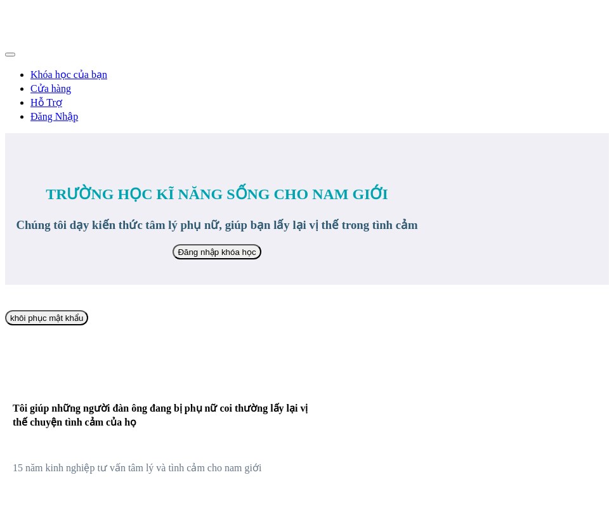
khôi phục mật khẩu (46, 318)
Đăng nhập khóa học (217, 252)
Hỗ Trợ (46, 102)
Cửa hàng (50, 88)
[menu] (307, 95)
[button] (10, 54)
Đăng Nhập (54, 116)
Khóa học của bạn (68, 74)
